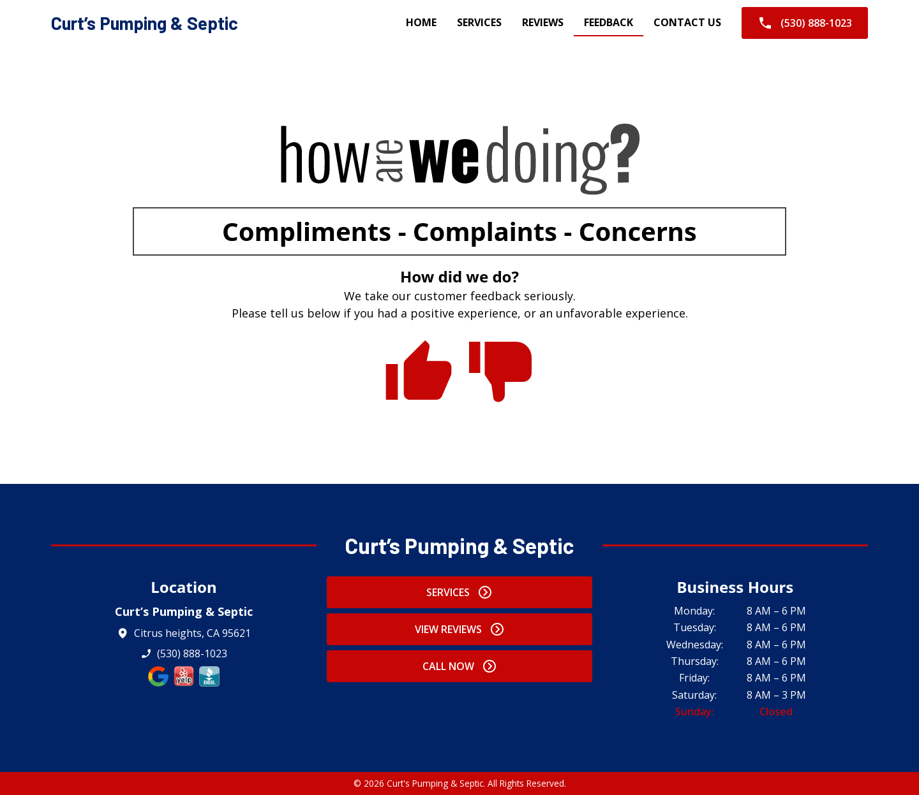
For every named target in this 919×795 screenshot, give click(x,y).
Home (421, 22)
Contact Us (687, 22)
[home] (144, 23)
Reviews (543, 22)
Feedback (608, 22)
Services (479, 22)
